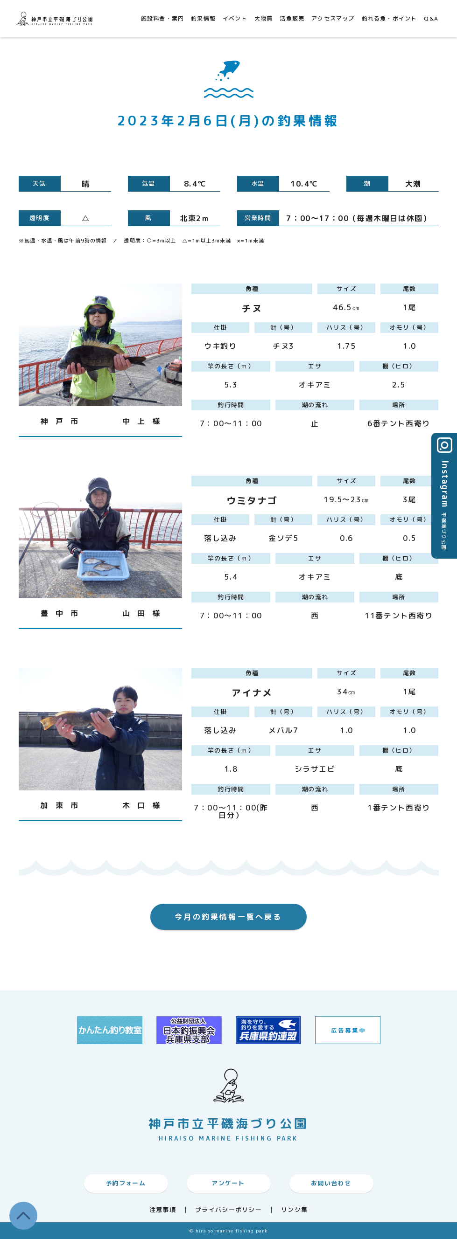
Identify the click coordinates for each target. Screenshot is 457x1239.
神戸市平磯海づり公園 (56, 18)
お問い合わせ (331, 1183)
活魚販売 (292, 18)
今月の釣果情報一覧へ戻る (228, 917)
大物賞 (263, 18)
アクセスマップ (332, 18)
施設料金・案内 (162, 18)
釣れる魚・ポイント (389, 18)
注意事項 (162, 1210)
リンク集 (294, 1210)
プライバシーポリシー (228, 1210)
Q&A (431, 18)
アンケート (228, 1183)
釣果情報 (203, 18)
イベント (235, 18)
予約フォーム (125, 1183)
